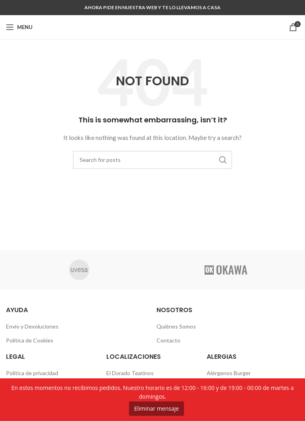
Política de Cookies (29, 340)
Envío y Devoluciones (32, 326)
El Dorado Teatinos (130, 373)
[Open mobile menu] (19, 27)
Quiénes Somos (176, 326)
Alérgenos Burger (229, 373)
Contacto (168, 340)
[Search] (152, 160)
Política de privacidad (32, 373)
